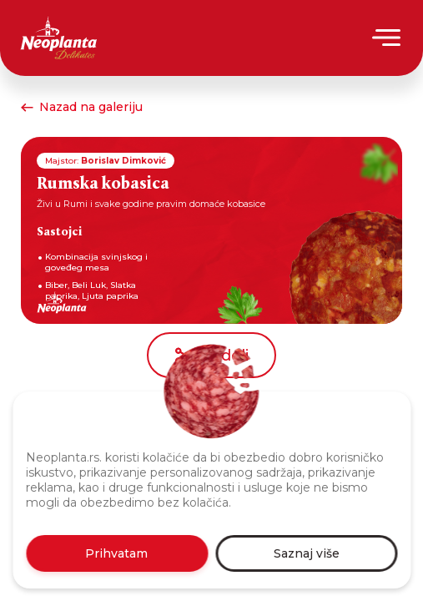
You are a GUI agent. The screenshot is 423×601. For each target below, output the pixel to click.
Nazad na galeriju (82, 106)
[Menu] (387, 37)
